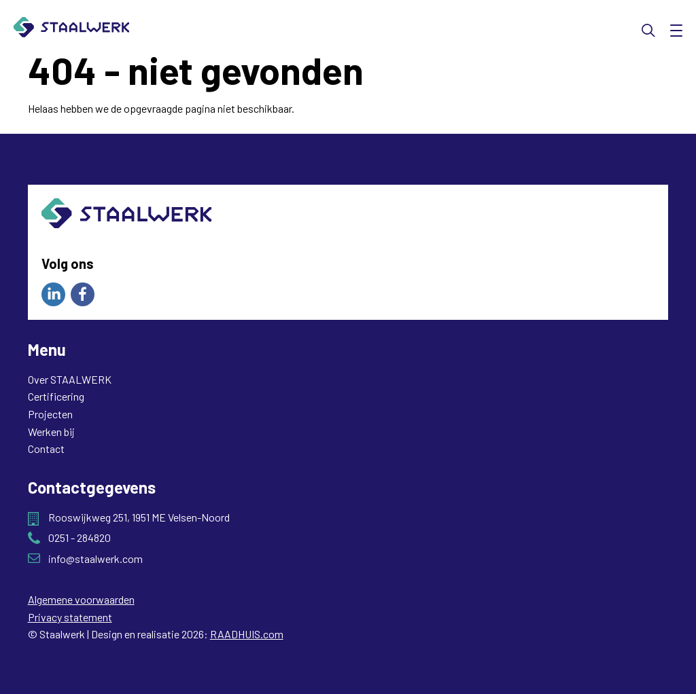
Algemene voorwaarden (81, 599)
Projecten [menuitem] (50, 413)
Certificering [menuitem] (56, 396)
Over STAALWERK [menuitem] (69, 379)
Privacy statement (70, 616)
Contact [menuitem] (46, 448)
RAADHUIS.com (246, 633)
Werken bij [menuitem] (51, 431)
